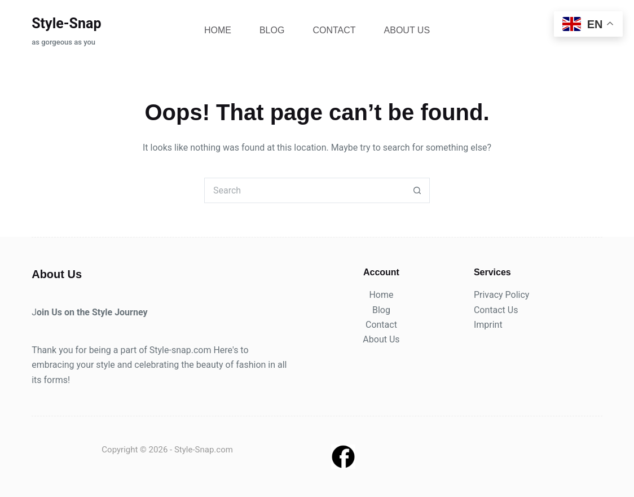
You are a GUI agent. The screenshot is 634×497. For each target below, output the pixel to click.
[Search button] (417, 190)
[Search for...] (304, 190)
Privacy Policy (502, 294)
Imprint (488, 324)
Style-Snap (66, 23)
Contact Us (496, 310)
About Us (407, 30)
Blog (271, 30)
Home (217, 30)
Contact (333, 30)
